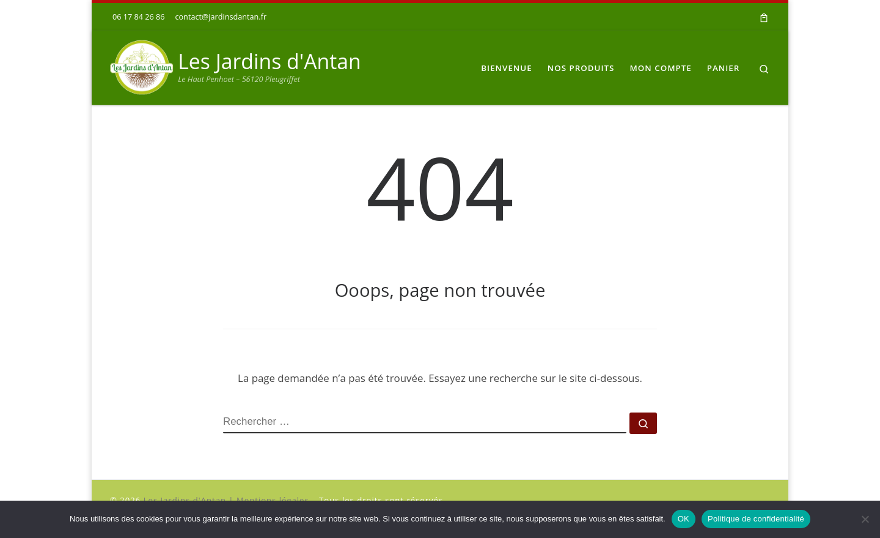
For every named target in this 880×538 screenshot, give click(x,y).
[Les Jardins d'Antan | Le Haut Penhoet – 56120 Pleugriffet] (142, 65)
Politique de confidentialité (756, 518)
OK (683, 518)
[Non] (865, 519)
